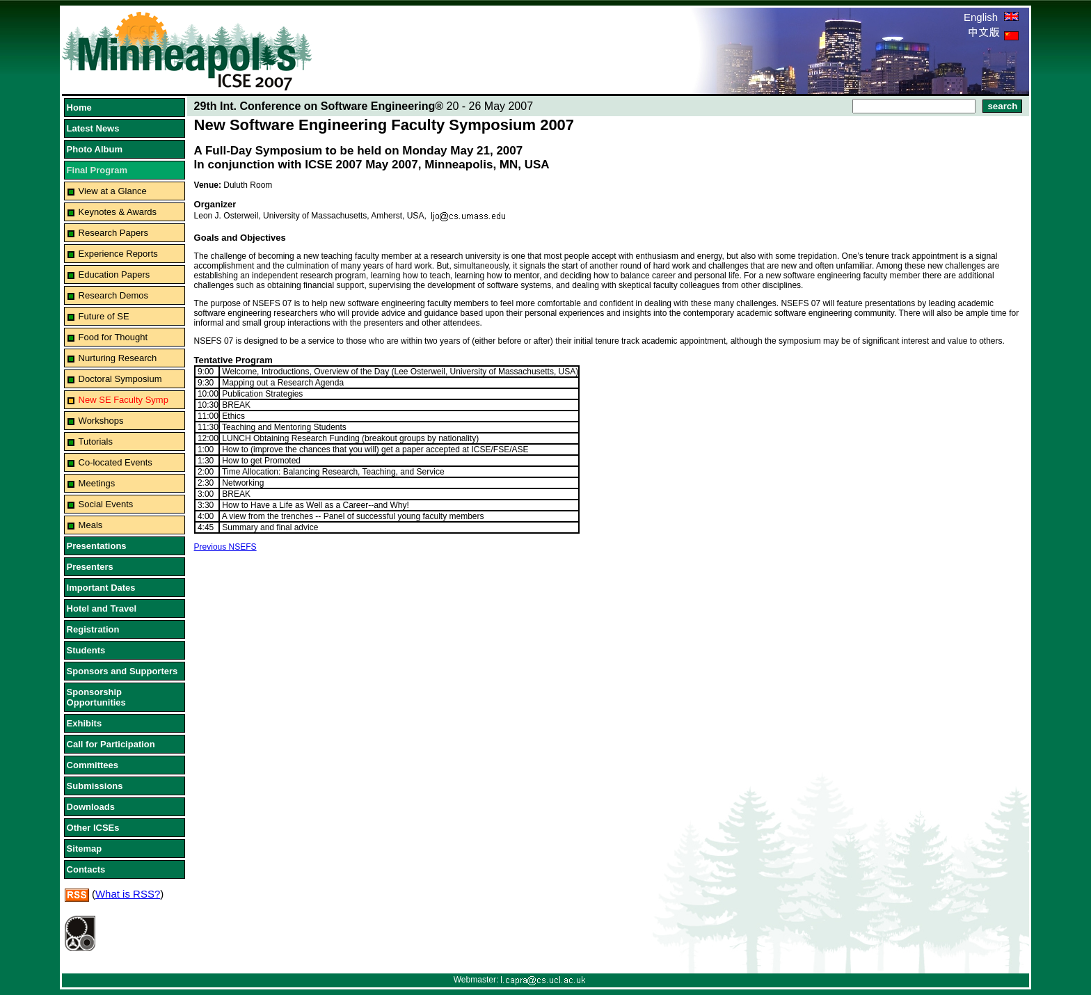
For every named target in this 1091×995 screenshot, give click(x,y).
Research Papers (113, 233)
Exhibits (84, 723)
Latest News (93, 128)
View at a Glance (113, 191)
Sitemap (84, 848)
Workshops (101, 420)
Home (79, 107)
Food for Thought (113, 337)
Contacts (86, 869)
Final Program (97, 170)
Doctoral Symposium (120, 379)
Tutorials (96, 441)
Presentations (97, 546)
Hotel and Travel (101, 608)
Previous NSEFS (225, 547)
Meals (91, 525)
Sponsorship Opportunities (96, 697)
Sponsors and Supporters (122, 671)
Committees (92, 765)
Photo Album (94, 149)
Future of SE (104, 316)
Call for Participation (111, 744)
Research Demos (113, 295)
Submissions (95, 786)
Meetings (97, 483)
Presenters (90, 567)
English (991, 17)
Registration (93, 629)
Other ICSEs (93, 827)
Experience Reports (118, 253)
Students (86, 650)
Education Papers (114, 274)
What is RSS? (127, 894)
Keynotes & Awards (118, 212)
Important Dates (101, 587)
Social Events (106, 504)
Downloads (91, 807)
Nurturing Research (118, 358)
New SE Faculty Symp (123, 400)
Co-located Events (115, 462)
